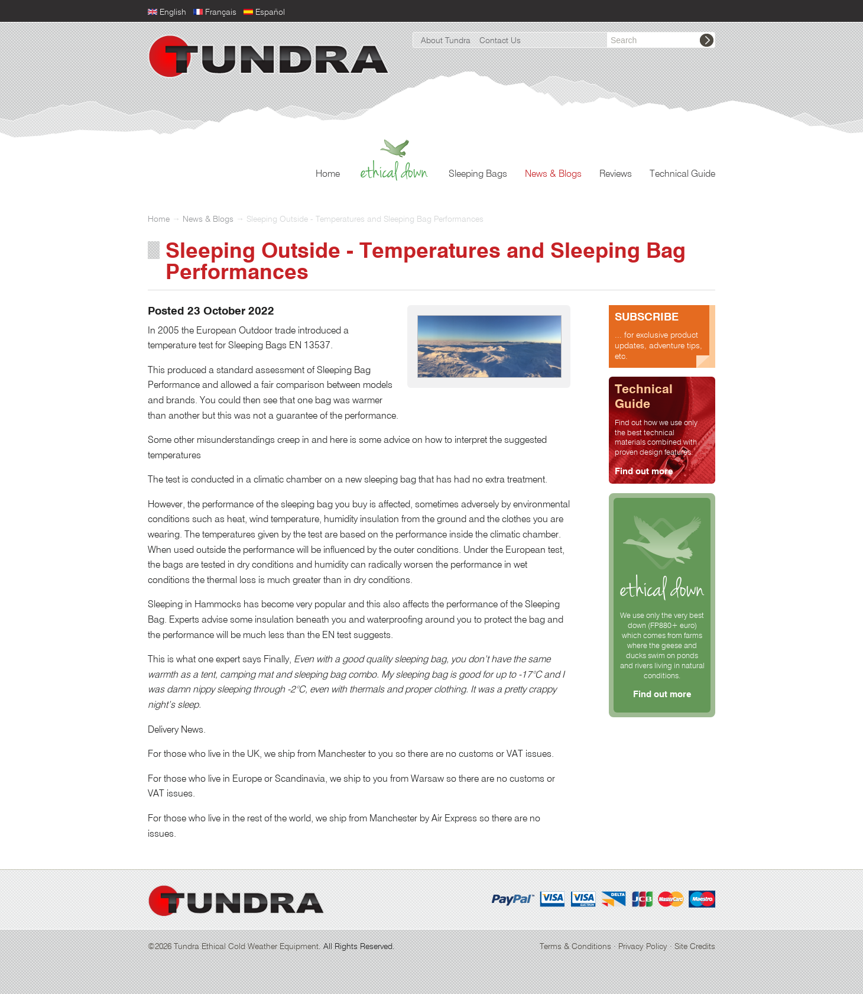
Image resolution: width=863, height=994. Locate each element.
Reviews (615, 174)
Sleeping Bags (478, 174)
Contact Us (500, 41)
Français (220, 12)
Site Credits (694, 947)
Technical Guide (682, 174)
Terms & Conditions (575, 947)
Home (328, 174)
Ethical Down (394, 172)
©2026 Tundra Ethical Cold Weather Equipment (233, 947)
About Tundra (446, 41)
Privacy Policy (642, 947)
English (173, 12)
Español (270, 12)
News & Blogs (553, 174)
